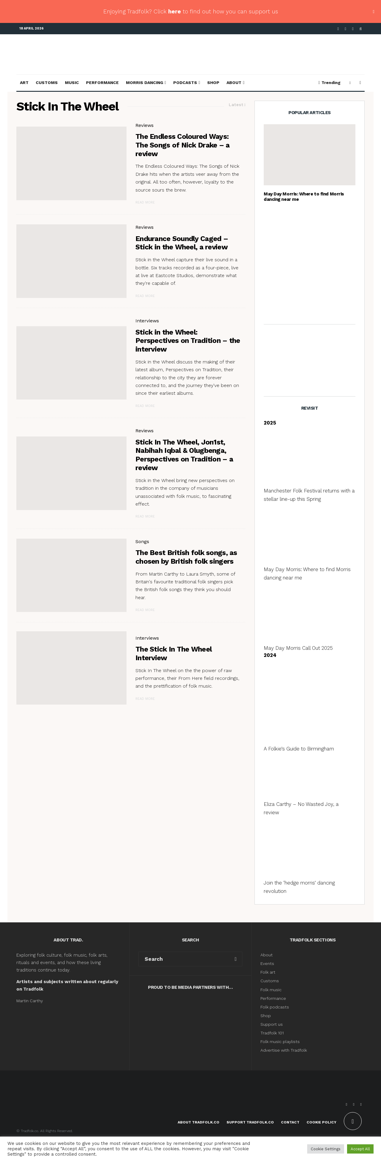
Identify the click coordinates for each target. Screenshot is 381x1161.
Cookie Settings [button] (326, 1149)
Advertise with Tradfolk (283, 1050)
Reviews (144, 125)
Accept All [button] (360, 1149)
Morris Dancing (144, 82)
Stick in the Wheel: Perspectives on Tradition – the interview (187, 341)
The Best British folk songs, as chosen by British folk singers (186, 556)
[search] (235, 959)
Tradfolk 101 (272, 1033)
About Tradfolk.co (198, 1122)
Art (24, 82)
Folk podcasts (274, 1007)
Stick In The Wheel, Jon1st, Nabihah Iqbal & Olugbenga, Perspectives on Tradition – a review (184, 455)
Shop (213, 82)
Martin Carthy (29, 1000)
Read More (145, 202)
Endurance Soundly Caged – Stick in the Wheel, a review (181, 242)
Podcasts (185, 82)
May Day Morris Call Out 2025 (298, 648)
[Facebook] (338, 29)
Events (267, 963)
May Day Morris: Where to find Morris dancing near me (304, 196)
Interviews (147, 321)
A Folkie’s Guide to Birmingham (299, 749)
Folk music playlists (280, 1041)
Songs (142, 541)
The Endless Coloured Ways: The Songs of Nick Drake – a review (182, 145)
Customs (47, 82)
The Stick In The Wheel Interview (173, 653)
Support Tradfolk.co (250, 1122)
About (234, 82)
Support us (271, 1024)
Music (72, 82)
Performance (102, 82)
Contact (290, 1122)
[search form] (184, 959)
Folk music (271, 989)
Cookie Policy (321, 1122)
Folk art (268, 972)
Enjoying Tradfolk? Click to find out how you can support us (190, 11)
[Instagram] (353, 29)
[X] (345, 29)
